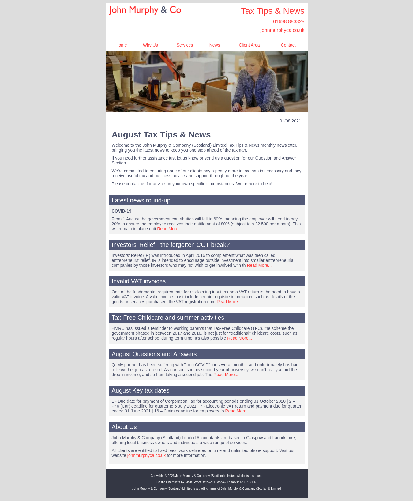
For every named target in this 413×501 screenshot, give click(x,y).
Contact (288, 45)
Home (121, 45)
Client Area (249, 45)
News (214, 45)
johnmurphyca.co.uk (282, 30)
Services (185, 45)
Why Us (150, 45)
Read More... (169, 228)
